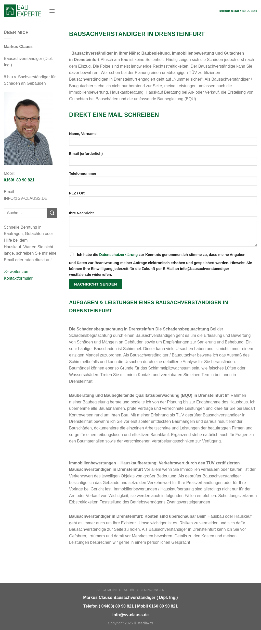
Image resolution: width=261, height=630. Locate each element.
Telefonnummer (163, 180)
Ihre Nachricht (163, 230)
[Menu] (52, 11)
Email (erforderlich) (163, 160)
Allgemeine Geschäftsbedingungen (130, 590)
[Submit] (52, 213)
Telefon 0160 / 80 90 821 (237, 11)
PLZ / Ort (163, 200)
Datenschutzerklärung (118, 255)
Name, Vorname (163, 140)
